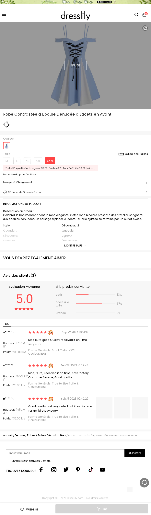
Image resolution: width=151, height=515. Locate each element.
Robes (31, 435)
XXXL (50, 161)
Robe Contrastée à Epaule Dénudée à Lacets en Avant (103, 435)
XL (27, 161)
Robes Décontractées (52, 435)
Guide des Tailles (133, 154)
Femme (20, 435)
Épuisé (102, 509)
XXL (38, 161)
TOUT (7, 324)
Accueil (8, 435)
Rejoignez (135, 453)
